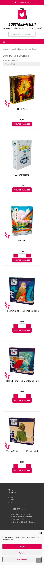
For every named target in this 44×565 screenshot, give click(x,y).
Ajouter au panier (22, 124)
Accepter (22, 546)
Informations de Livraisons (22, 517)
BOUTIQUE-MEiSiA (22, 24)
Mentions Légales (19, 519)
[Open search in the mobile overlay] (22, 34)
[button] (40, 533)
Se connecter (21, 2)
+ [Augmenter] (28, 255)
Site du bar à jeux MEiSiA (21, 514)
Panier (12, 502)
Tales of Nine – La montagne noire (22, 381)
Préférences (22, 559)
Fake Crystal (22, 109)
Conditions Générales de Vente (24, 522)
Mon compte (12, 498)
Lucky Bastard (22, 175)
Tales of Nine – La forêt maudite (22, 311)
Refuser (22, 553)
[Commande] (21, 64)
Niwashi (22, 240)
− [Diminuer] (15, 255)
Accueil (6, 49)
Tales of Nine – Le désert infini (22, 451)
